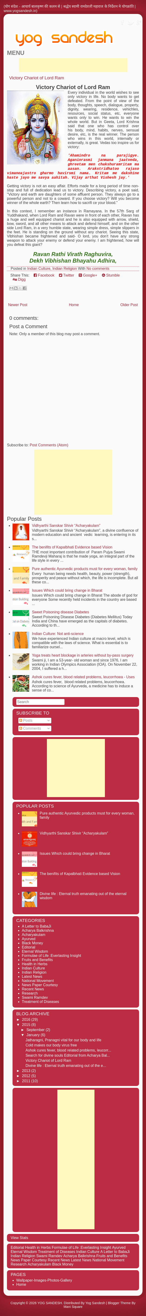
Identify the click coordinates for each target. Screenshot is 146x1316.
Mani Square (73, 1307)
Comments (30, 728)
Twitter (66, 275)
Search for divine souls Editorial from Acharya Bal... (68, 1055)
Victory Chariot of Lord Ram (36, 77)
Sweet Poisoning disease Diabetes (60, 612)
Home (74, 305)
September (36, 1030)
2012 (26, 1076)
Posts (25, 720)
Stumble (111, 275)
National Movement (38, 981)
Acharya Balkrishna (38, 930)
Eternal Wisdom (35, 951)
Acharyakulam (33, 935)
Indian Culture (38, 269)
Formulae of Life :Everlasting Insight (51, 956)
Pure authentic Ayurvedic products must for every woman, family (84, 569)
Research (30, 993)
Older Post (129, 305)
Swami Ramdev (35, 997)
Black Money (32, 943)
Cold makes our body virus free (51, 1045)
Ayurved (28, 939)
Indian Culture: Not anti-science (58, 634)
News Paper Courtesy (40, 985)
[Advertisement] (73, 65)
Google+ (88, 275)
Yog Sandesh (95, 1303)
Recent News (33, 989)
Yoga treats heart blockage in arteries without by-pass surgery (82, 655)
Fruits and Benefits (37, 960)
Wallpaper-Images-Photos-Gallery (44, 1280)
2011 (26, 1081)
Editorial (28, 947)
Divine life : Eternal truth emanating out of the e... (66, 1066)
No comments (97, 269)
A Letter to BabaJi (36, 926)
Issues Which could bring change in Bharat (67, 590)
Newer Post (17, 305)
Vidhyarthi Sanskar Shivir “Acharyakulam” (66, 526)
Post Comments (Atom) (49, 445)
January (33, 1035)
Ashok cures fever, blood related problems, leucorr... (68, 1050)
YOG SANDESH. (50, 1303)
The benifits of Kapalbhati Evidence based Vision (72, 547)
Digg (19, 279)
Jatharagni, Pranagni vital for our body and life (63, 1040)
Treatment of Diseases (40, 1002)
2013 (26, 1071)
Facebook (44, 275)
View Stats (19, 1238)
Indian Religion (64, 269)
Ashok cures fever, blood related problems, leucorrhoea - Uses (83, 677)
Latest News (32, 977)
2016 (26, 1020)
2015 (26, 1025)
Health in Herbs (34, 964)
